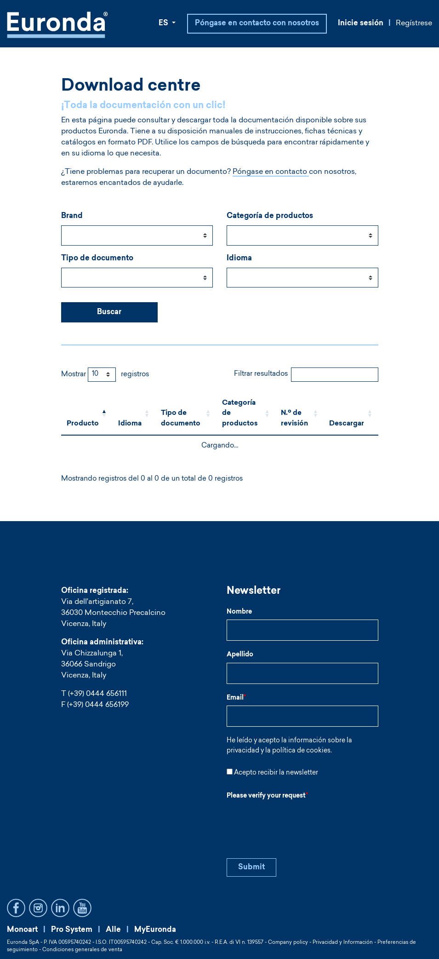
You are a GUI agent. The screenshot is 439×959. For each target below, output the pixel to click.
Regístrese (414, 23)
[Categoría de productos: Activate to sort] (246, 414)
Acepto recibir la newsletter (276, 773)
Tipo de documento (97, 258)
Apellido (240, 655)
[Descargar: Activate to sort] (351, 414)
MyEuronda (155, 930)
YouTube (82, 908)
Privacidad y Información (343, 942)
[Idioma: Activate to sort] (134, 414)
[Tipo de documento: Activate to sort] (186, 414)
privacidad (243, 751)
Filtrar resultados (261, 374)
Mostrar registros (105, 375)
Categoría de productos (270, 216)
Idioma (239, 258)
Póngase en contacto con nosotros (257, 23)
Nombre (239, 612)
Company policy (288, 942)
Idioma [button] (130, 423)
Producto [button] (83, 423)
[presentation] (296, 822)
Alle (113, 930)
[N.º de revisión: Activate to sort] (299, 414)
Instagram (38, 908)
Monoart (22, 930)
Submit (251, 867)
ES (164, 23)
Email (236, 698)
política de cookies (301, 751)
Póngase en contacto (270, 172)
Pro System (71, 930)
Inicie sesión (360, 23)
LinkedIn (60, 908)
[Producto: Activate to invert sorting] (87, 414)
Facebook (16, 908)
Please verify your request (267, 796)
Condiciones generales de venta (82, 950)
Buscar (109, 312)
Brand (72, 216)
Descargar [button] (346, 423)
